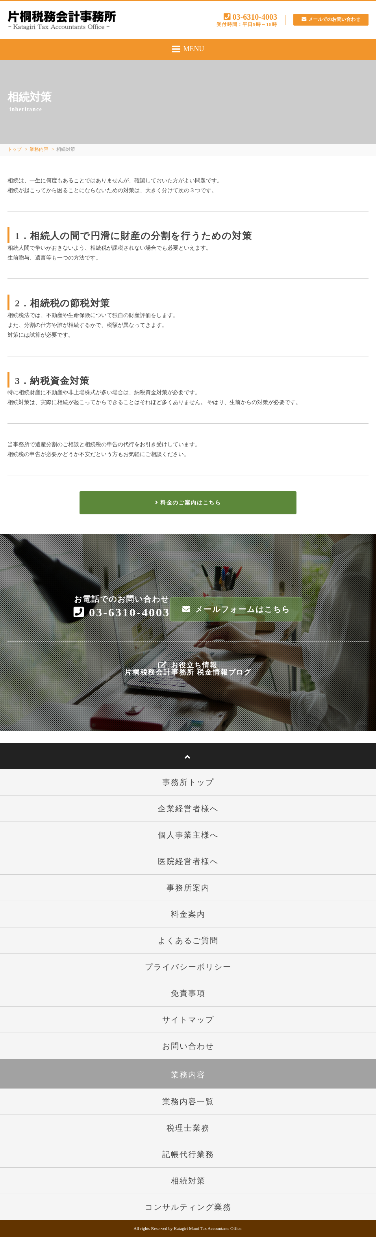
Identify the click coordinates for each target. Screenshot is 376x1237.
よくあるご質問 (188, 940)
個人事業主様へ (188, 835)
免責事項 (188, 993)
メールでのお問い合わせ (328, 19)
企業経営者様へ (188, 808)
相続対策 (188, 1180)
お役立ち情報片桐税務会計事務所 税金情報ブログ (188, 668)
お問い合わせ (188, 1046)
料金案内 (188, 914)
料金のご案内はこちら (188, 503)
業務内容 (39, 149)
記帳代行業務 (188, 1154)
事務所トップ (188, 782)
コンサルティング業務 (188, 1207)
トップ (14, 149)
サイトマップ (188, 1019)
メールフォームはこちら (236, 609)
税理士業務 (188, 1128)
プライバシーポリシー (188, 967)
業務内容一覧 (188, 1101)
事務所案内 (188, 887)
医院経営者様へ (188, 861)
